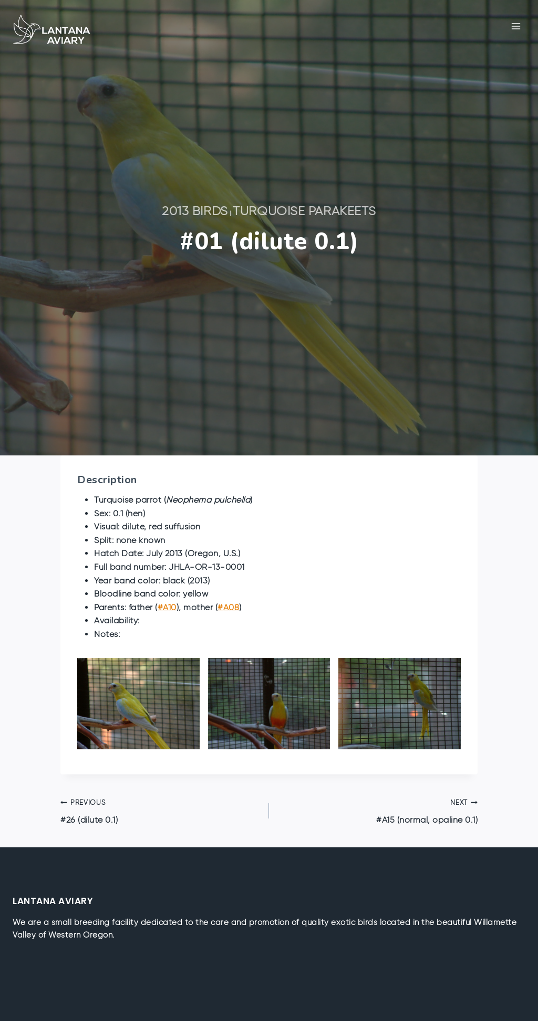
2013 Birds (195, 210)
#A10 (167, 607)
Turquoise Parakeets (304, 210)
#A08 (228, 607)
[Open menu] (515, 26)
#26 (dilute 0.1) (160, 810)
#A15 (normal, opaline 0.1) (377, 810)
